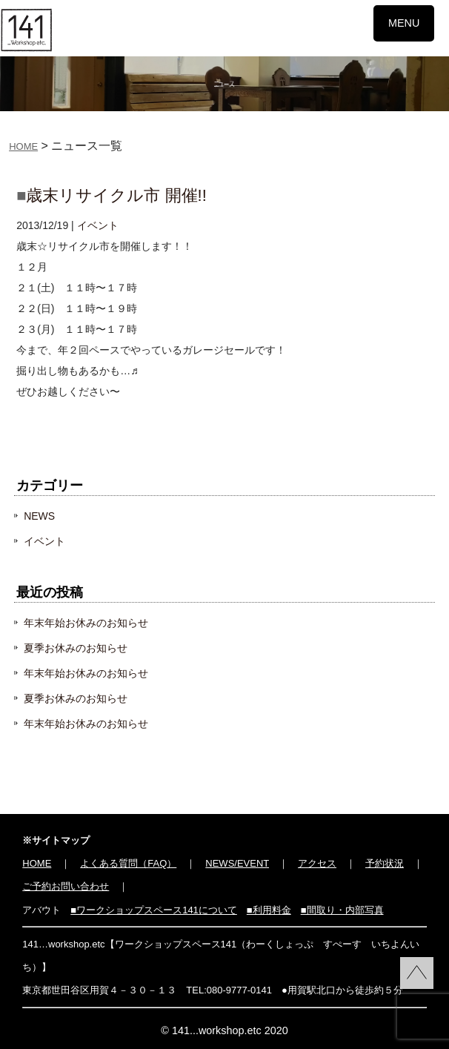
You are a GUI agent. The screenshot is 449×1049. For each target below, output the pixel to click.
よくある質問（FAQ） (128, 863)
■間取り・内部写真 (342, 910)
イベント (98, 225)
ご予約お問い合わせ (65, 886)
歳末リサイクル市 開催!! (116, 195)
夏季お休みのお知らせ (75, 648)
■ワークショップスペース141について (153, 910)
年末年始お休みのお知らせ (86, 623)
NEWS (39, 516)
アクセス (317, 863)
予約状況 (384, 863)
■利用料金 (269, 910)
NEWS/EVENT (237, 863)
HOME (23, 146)
